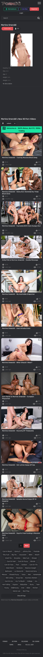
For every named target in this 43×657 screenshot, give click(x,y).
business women (31, 578)
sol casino (35, 641)
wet (29, 575)
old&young (15, 588)
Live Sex (23, 9)
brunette (17, 558)
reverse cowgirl (30, 568)
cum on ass (9, 581)
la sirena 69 (18, 571)
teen (38, 584)
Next (26, 545)
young (6, 588)
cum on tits (34, 565)
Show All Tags (21, 596)
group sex (19, 578)
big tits (14, 555)
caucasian (22, 555)
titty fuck (6, 555)
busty (32, 584)
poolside (36, 551)
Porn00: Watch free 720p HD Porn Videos (17, 653)
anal (22, 588)
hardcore (19, 568)
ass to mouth (20, 581)
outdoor (24, 565)
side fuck (26, 558)
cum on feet (11, 561)
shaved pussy (14, 575)
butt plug (26, 591)
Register (34, 9)
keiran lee (16, 591)
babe (28, 588)
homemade (37, 575)
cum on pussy (23, 561)
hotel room (10, 568)
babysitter (23, 584)
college (29, 581)
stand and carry (31, 571)
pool (17, 565)
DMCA (19, 645)
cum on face (9, 565)
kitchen (35, 588)
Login (21, 13)
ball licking (9, 578)
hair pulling (6, 584)
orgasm (15, 584)
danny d (17, 551)
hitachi (37, 555)
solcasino (24, 641)
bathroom (8, 571)
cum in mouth (7, 551)
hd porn (14, 641)
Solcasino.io (10, 9)
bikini (30, 555)
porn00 (5, 641)
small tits (8, 558)
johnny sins (27, 551)
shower (34, 558)
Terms (11, 645)
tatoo (23, 575)
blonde (32, 561)
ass (36, 581)
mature (4, 575)
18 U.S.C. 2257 (29, 645)
